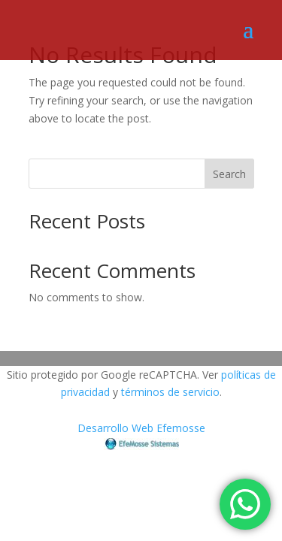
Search (229, 174)
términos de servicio (170, 392)
